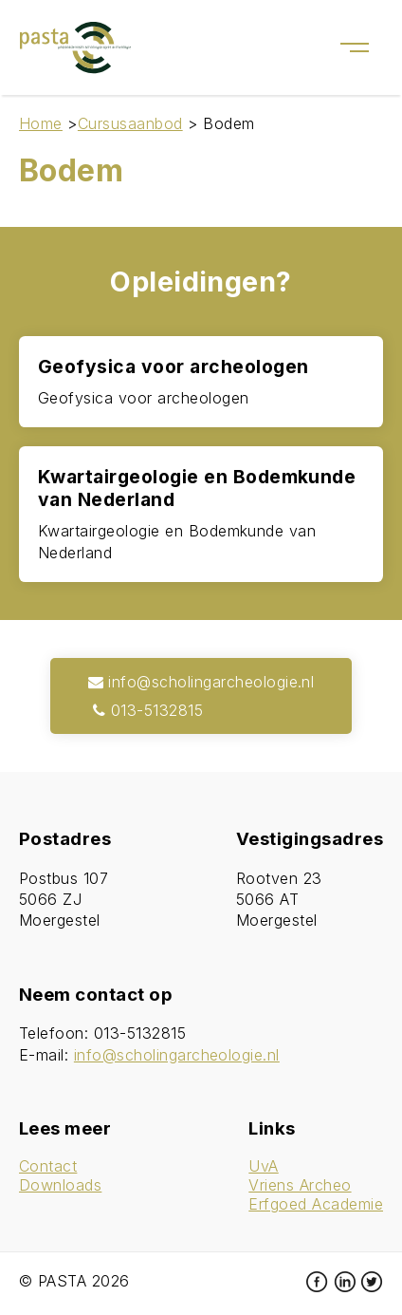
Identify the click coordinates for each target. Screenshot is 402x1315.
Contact (48, 1165)
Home (41, 123)
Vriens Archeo (299, 1184)
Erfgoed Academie (315, 1203)
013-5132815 (146, 710)
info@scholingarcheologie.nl (201, 681)
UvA (263, 1165)
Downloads (60, 1184)
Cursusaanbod (130, 123)
